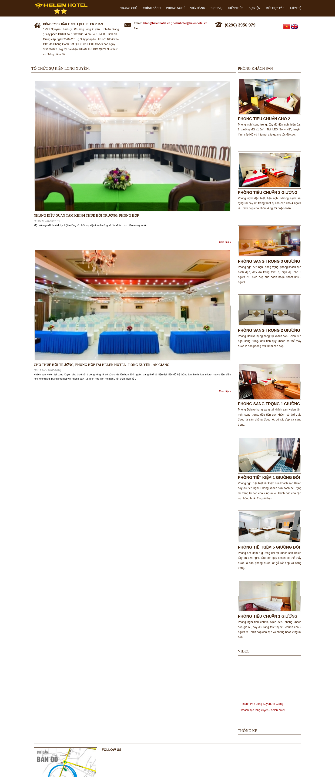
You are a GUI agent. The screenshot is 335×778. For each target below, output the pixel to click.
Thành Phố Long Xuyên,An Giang (262, 703)
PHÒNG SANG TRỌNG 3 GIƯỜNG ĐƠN (269, 261)
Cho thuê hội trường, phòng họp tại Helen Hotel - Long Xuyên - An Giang (101, 365)
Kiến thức (235, 8)
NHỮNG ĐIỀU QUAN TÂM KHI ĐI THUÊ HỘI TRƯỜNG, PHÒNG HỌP (86, 215)
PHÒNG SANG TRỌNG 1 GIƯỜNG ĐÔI (269, 404)
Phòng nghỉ (175, 8)
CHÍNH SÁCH (152, 8)
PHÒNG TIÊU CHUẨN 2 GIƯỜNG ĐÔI (268, 192)
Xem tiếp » (225, 242)
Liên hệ (295, 8)
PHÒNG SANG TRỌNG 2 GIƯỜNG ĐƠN (269, 330)
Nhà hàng (197, 8)
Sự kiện (254, 8)
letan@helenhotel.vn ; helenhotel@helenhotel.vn (175, 23)
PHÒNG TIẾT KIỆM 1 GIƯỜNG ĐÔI (269, 477)
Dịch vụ (216, 8)
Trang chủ (128, 8)
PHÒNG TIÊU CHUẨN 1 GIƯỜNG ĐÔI (268, 616)
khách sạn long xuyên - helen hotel (263, 710)
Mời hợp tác (275, 8)
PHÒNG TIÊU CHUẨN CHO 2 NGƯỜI (264, 119)
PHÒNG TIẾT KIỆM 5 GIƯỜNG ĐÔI (269, 547)
